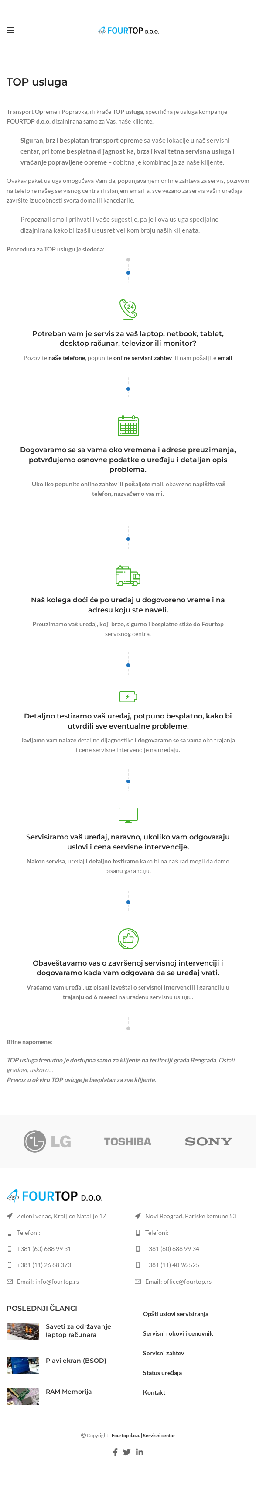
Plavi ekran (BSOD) (76, 1360)
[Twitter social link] (127, 8)
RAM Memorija (69, 1391)
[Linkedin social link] (138, 8)
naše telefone (66, 357)
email (225, 357)
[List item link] (64, 1249)
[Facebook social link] (117, 8)
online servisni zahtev (142, 357)
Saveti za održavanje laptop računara (78, 1331)
